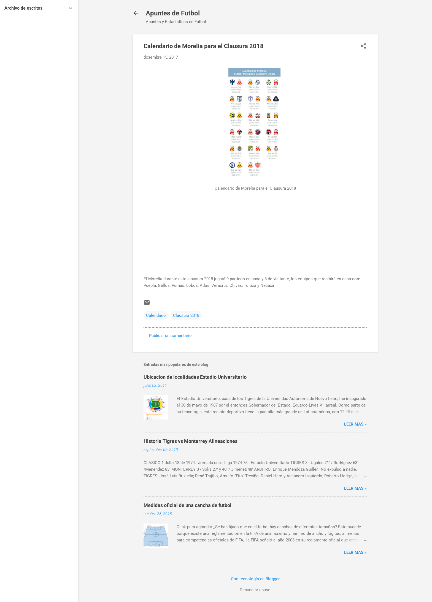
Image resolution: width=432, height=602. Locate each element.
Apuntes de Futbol (173, 13)
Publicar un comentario (170, 335)
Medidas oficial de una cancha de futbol (187, 505)
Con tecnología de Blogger (255, 578)
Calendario (156, 315)
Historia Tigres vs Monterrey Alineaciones (190, 441)
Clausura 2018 (186, 315)
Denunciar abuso (255, 589)
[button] (363, 46)
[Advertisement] (255, 239)
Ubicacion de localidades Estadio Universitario (195, 377)
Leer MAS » (355, 424)
